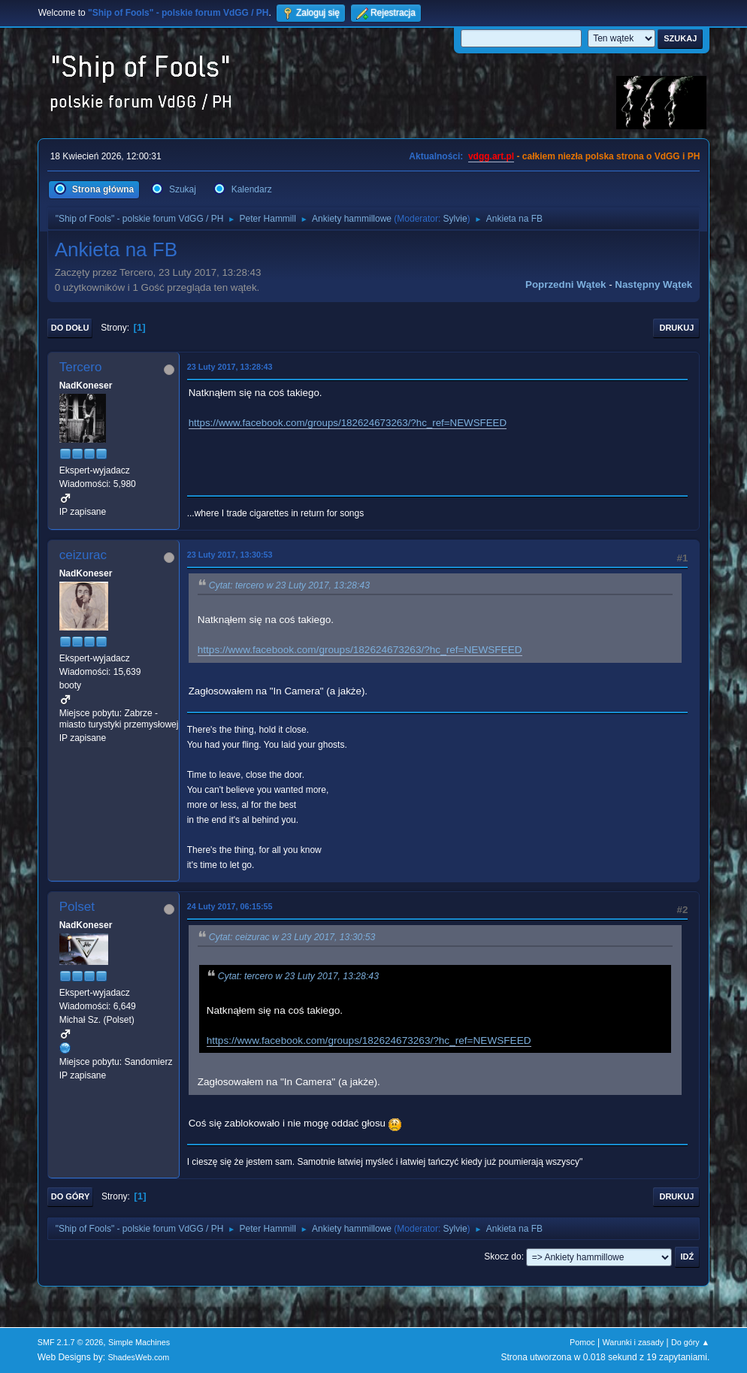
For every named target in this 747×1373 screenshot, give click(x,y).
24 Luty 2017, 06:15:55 (230, 906)
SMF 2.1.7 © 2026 (71, 1342)
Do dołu (70, 327)
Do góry (70, 1196)
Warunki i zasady (633, 1342)
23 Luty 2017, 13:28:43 (230, 366)
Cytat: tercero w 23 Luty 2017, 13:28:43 (289, 585)
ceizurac (83, 555)
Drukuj (676, 327)
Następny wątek (653, 284)
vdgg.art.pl (491, 156)
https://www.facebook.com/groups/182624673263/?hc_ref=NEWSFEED (348, 422)
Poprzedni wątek (565, 284)
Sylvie (455, 218)
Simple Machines (139, 1342)
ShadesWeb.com (138, 1357)
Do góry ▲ (690, 1342)
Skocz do (502, 1256)
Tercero (80, 367)
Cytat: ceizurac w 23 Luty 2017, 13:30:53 (292, 937)
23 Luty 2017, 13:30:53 (230, 554)
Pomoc (582, 1342)
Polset (77, 907)
